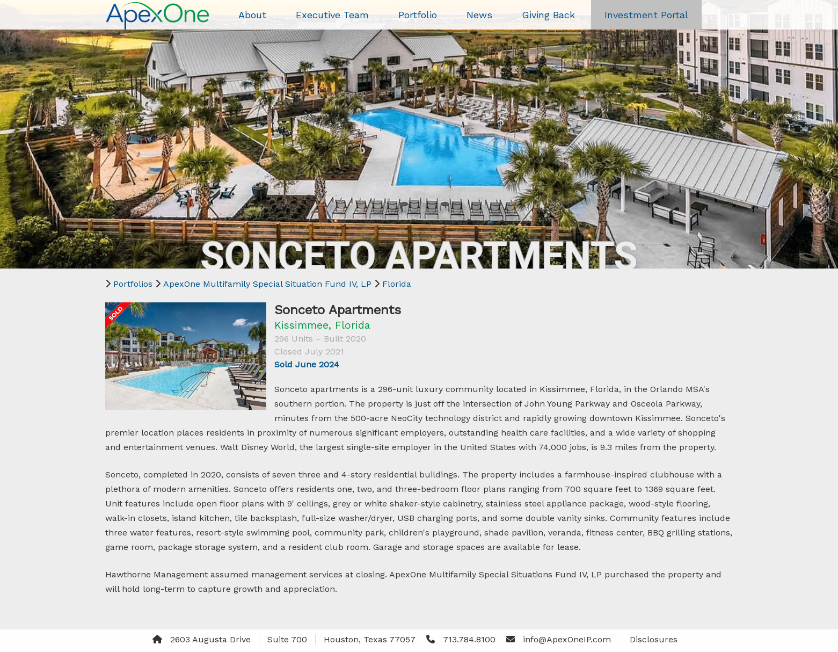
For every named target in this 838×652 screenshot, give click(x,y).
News (479, 14)
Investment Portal (646, 14)
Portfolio (417, 14)
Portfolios (132, 284)
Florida (396, 284)
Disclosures (653, 639)
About (252, 14)
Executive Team (332, 14)
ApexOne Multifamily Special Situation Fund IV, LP (267, 284)
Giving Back (548, 14)
